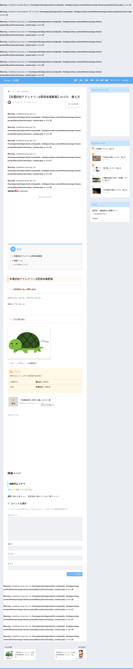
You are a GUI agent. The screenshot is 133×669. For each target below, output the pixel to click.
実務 (86, 80)
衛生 (81, 80)
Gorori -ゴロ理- (13, 80)
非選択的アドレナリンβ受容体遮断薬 (27, 256)
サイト (10, 564)
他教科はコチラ (21, 265)
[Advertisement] (45, 221)
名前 (11, 544)
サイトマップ (115, 80)
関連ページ (17, 261)
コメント (12, 515)
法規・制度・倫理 (101, 80)
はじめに (125, 80)
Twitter (95, 219)
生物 (91, 80)
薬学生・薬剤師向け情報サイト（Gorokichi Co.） (105, 212)
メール (12, 554)
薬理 (75, 80)
